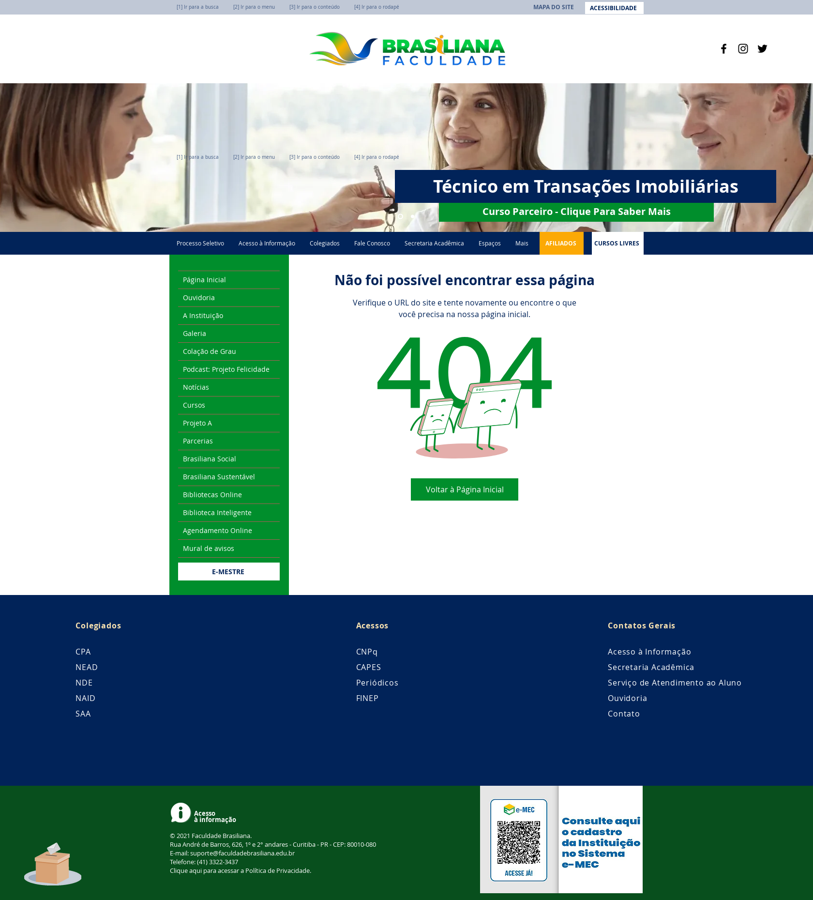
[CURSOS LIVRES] (618, 243)
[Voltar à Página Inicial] (464, 489)
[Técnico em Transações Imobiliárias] (400, 216)
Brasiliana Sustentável (219, 476)
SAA (82, 713)
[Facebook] (723, 48)
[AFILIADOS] (562, 243)
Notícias (196, 387)
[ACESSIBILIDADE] (614, 8)
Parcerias (198, 440)
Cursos (194, 405)
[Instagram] (743, 48)
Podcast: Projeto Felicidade (226, 369)
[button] (489, 243)
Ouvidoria (199, 297)
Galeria (194, 333)
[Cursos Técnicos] (412, 216)
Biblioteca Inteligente (217, 512)
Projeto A (197, 422)
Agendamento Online (217, 530)
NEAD (86, 667)
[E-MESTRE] (229, 571)
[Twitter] (762, 48)
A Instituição (203, 315)
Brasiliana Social (209, 458)
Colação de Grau (209, 351)
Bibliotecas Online (212, 494)
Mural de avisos (208, 548)
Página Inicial (204, 279)
